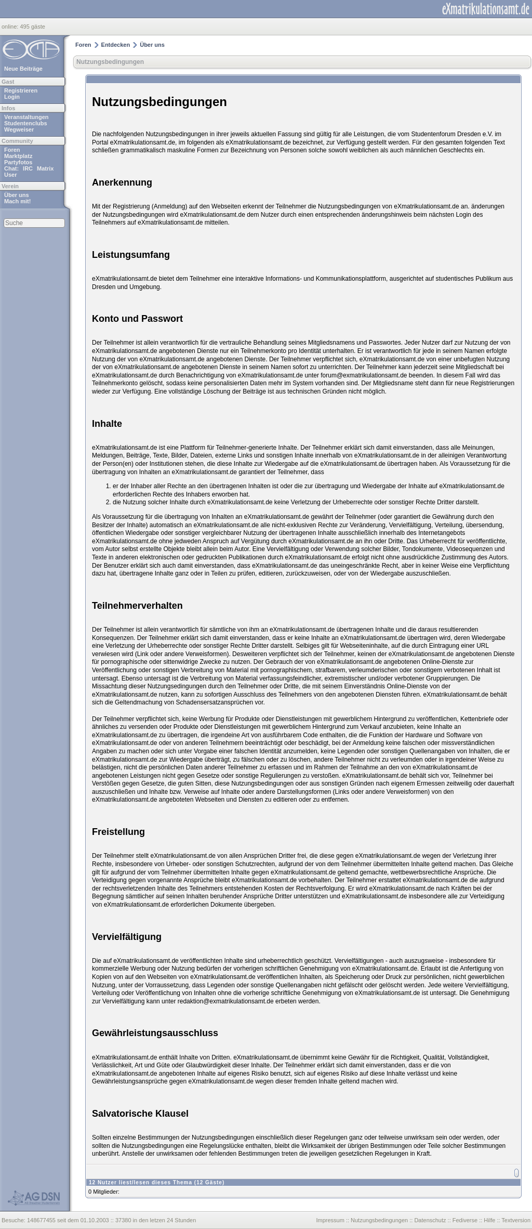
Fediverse (465, 1220)
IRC (28, 168)
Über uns (16, 195)
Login (12, 97)
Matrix (45, 168)
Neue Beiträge (23, 69)
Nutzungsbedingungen (110, 62)
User (10, 175)
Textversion (515, 1220)
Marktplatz (18, 156)
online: (11, 26)
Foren (12, 150)
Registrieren (20, 90)
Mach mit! (17, 201)
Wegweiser (19, 129)
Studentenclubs (25, 123)
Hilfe (489, 1220)
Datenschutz (430, 1220)
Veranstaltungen (26, 117)
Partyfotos (18, 162)
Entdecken (115, 45)
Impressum (330, 1220)
